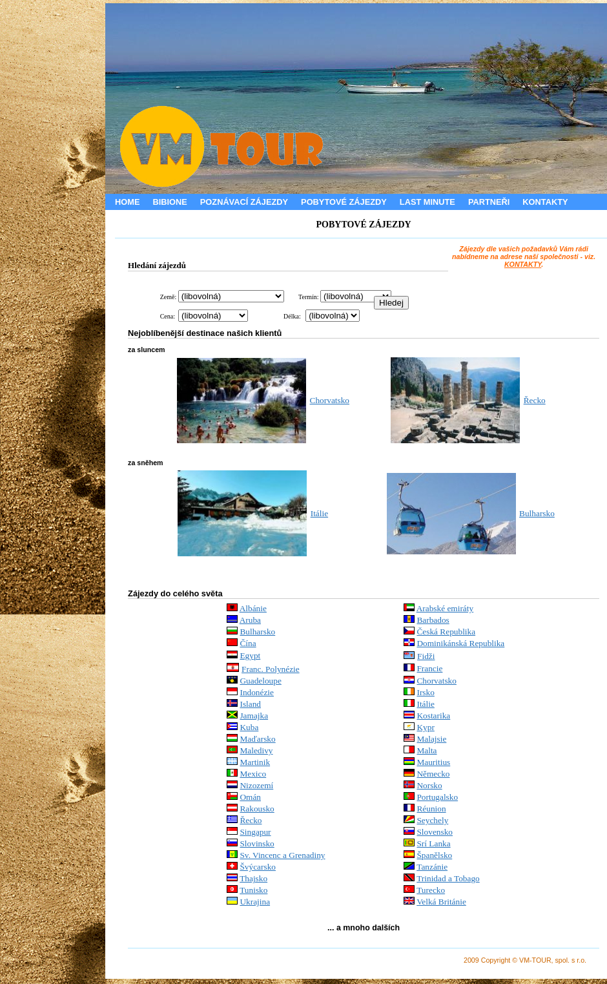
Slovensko (435, 832)
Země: (168, 296)
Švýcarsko (258, 867)
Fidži (426, 656)
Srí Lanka (433, 843)
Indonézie (257, 692)
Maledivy (256, 750)
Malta (427, 750)
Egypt (250, 655)
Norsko (429, 785)
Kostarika (433, 715)
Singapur (255, 832)
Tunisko (253, 890)
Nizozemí (256, 785)
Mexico (253, 774)
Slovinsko (257, 843)
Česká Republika (446, 631)
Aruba (250, 620)
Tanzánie (432, 867)
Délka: (292, 316)
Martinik (255, 762)
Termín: (308, 296)
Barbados (433, 620)
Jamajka (254, 715)
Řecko (535, 400)
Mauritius (433, 762)
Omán (250, 797)
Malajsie (431, 739)
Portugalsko (437, 797)
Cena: (167, 316)
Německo (433, 774)
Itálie (319, 513)
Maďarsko (257, 739)
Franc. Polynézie (271, 669)
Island (250, 704)
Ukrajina (255, 901)
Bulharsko (537, 513)
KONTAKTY (522, 264)
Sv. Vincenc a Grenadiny (282, 855)
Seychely (432, 820)
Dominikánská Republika (460, 643)
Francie (429, 668)
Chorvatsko (329, 400)
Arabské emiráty (445, 608)
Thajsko (253, 878)
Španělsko (434, 855)
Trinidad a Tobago (448, 878)
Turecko (431, 890)
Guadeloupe (260, 681)
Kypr (425, 727)
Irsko (425, 692)
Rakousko (257, 808)
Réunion (431, 808)
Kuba (249, 727)
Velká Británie (441, 901)
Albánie (253, 608)
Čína (248, 643)
